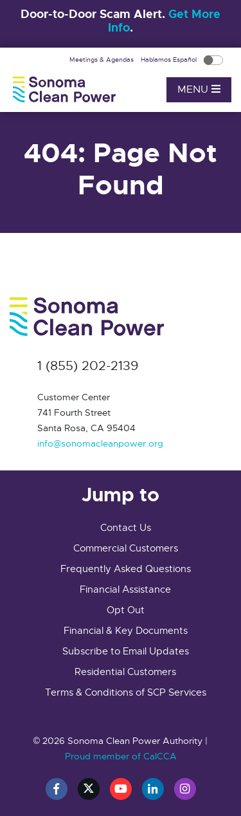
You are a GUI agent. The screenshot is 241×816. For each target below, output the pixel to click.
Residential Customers (125, 672)
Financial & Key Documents (126, 630)
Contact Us (125, 527)
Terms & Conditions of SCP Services (125, 692)
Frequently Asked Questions (125, 569)
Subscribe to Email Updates (125, 651)
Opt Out (126, 610)
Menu (198, 89)
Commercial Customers (125, 548)
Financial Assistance (125, 589)
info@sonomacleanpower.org (100, 443)
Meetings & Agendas (102, 59)
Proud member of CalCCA (121, 756)
